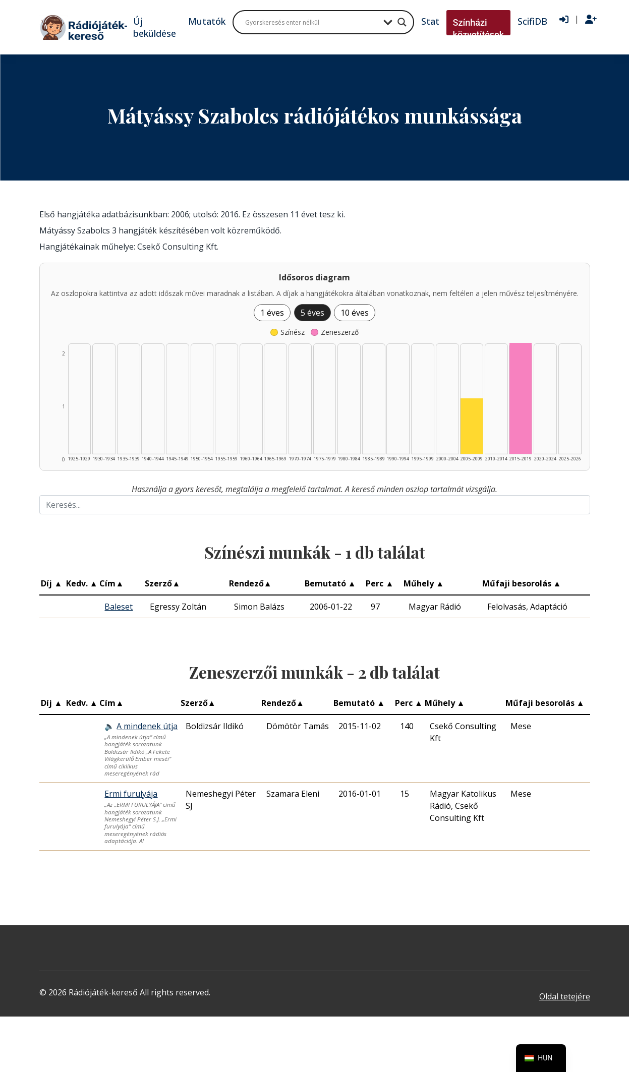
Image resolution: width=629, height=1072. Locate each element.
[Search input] (311, 22)
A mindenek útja (147, 726)
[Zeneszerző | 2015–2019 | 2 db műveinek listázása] (520, 398)
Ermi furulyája (130, 793)
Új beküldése (154, 27)
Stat (430, 21)
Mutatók (206, 21)
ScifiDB (532, 21)
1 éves (272, 312)
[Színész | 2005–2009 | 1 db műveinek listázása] (472, 426)
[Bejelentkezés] (564, 19)
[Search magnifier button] (402, 22)
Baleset (118, 606)
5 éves (312, 312)
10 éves (354, 312)
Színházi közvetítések (478, 28)
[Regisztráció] (591, 19)
